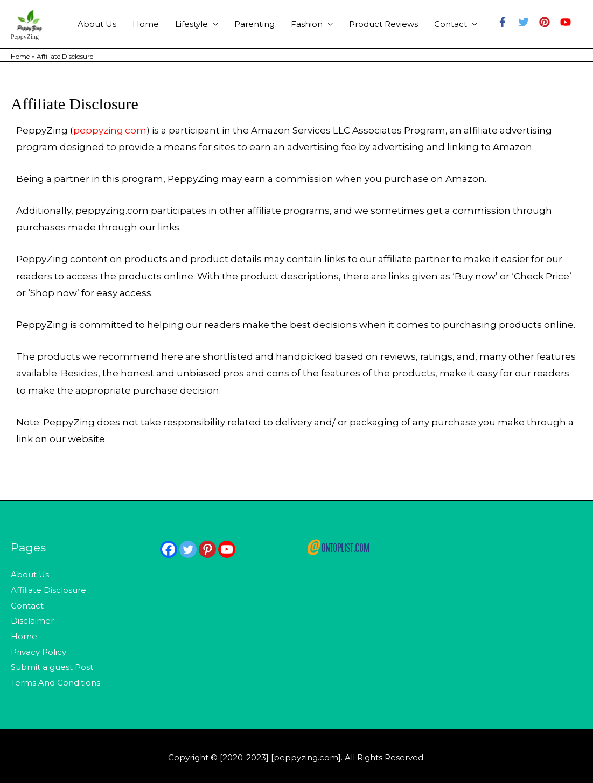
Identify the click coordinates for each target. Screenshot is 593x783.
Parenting (254, 24)
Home (145, 24)
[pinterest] (548, 22)
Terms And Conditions (55, 679)
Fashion (307, 24)
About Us (97, 24)
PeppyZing (25, 37)
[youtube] (567, 22)
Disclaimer (32, 619)
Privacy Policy (38, 650)
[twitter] (527, 22)
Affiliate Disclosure (48, 589)
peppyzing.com (109, 130)
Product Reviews (383, 24)
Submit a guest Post (52, 665)
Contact (450, 24)
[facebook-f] (506, 22)
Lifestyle (191, 24)
